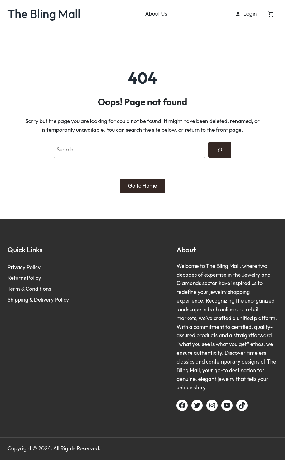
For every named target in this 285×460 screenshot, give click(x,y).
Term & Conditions (29, 288)
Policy (34, 267)
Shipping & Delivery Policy (38, 299)
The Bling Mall (43, 13)
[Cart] (271, 14)
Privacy (17, 267)
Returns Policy (24, 278)
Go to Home (142, 185)
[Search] (219, 150)
